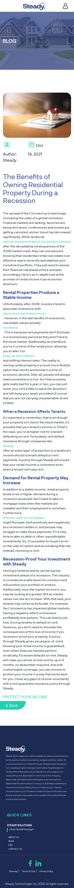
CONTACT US (15, 849)
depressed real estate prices (24, 313)
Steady (8, 446)
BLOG (11, 841)
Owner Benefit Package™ (21, 829)
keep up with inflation (19, 356)
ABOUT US (13, 837)
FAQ (10, 845)
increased (10, 327)
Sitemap (13, 871)
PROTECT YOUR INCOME (25, 697)
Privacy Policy (46, 871)
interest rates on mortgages (24, 518)
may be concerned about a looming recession (37, 241)
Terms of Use (28, 871)
